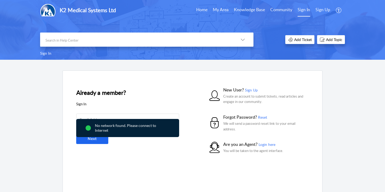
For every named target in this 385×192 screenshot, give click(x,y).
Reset (262, 117)
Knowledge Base (249, 10)
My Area (221, 10)
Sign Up (322, 10)
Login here (267, 144)
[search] (136, 40)
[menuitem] (201, 10)
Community (281, 10)
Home (201, 10)
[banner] (192, 30)
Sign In (304, 10)
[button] (339, 10)
